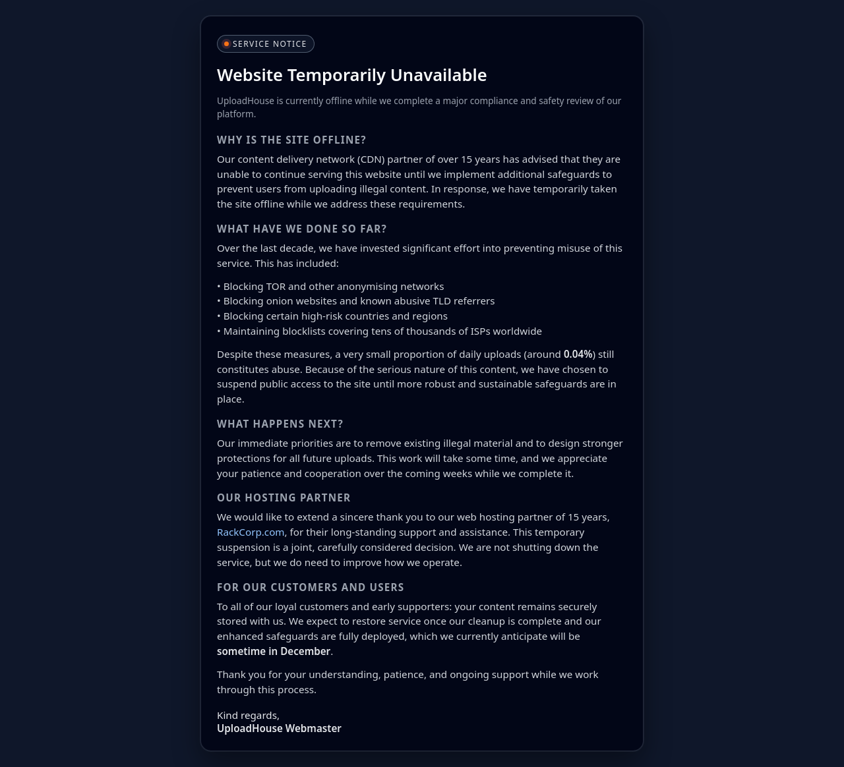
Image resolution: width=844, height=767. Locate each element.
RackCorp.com (251, 531)
